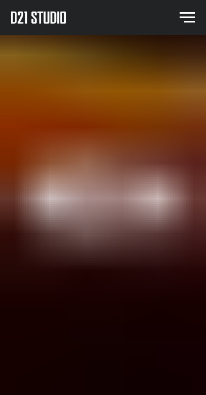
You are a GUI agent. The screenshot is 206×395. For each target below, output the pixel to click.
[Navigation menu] (187, 17)
